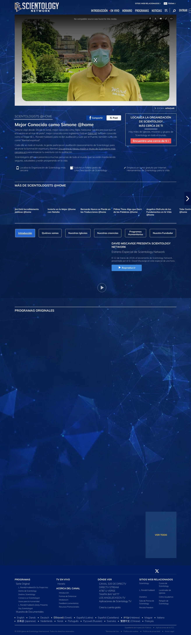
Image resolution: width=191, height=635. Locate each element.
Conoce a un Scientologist (29, 598)
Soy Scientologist (25, 608)
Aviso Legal (169, 631)
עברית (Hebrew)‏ (132, 617)
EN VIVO (115, 10)
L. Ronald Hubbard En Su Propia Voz (33, 587)
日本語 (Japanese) (26, 621)
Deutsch (44, 617)
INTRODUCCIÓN (99, 10)
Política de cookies (131, 631)
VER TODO (161, 534)
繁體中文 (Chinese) (130, 621)
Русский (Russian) (92, 621)
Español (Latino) (85, 617)
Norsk (60, 621)
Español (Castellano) (108, 617)
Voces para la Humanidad (28, 601)
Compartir (96, 118)
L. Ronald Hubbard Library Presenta (32, 605)
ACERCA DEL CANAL (68, 588)
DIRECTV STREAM (109, 587)
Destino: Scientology (26, 594)
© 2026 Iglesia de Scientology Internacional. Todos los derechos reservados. (44, 631)
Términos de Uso (112, 631)
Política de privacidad (151, 631)
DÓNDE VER (105, 579)
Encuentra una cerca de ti (151, 141)
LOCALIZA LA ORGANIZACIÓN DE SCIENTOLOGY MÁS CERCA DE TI (151, 122)
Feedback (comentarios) (69, 603)
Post (114, 117)
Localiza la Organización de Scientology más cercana (43, 169)
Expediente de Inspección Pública (138, 627)
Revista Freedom (146, 607)
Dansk (32, 617)
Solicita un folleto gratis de (90, 169)
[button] (187, 198)
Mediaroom (63, 600)
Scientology (144, 583)
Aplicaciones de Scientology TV (115, 601)
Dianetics (143, 597)
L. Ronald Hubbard (147, 590)
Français (149, 621)
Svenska (111, 621)
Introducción (64, 593)
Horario (61, 583)
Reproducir (126, 268)
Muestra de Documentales (30, 611)
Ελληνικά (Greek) (63, 617)
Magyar (148, 617)
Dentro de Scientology (27, 591)
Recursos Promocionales (69, 607)
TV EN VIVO (63, 579)
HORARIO (127, 10)
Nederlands (46, 621)
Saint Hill (92, 133)
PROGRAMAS (142, 10)
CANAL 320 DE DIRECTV (112, 583)
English (20, 617)
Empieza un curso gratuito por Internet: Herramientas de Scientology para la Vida (148, 169)
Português (73, 621)
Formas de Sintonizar (67, 596)
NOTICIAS (157, 10)
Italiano (160, 617)
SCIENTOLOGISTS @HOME (33, 116)
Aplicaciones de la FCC (165, 627)
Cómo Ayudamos (166, 597)
